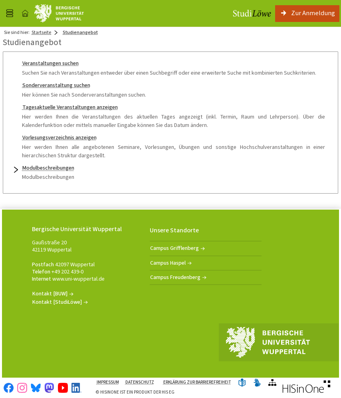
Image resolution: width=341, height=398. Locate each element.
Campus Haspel (168, 263)
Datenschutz (139, 382)
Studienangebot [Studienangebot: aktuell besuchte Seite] (80, 32)
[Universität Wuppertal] (59, 13)
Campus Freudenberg (175, 277)
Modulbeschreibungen (48, 168)
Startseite (41, 32)
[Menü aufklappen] (9, 14)
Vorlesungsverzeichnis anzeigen (59, 137)
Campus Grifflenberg (174, 248)
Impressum (108, 382)
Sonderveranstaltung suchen (56, 85)
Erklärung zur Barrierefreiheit (197, 382)
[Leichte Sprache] (242, 383)
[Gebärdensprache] (257, 383)
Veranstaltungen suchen (50, 63)
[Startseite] (25, 13)
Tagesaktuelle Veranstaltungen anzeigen (70, 107)
